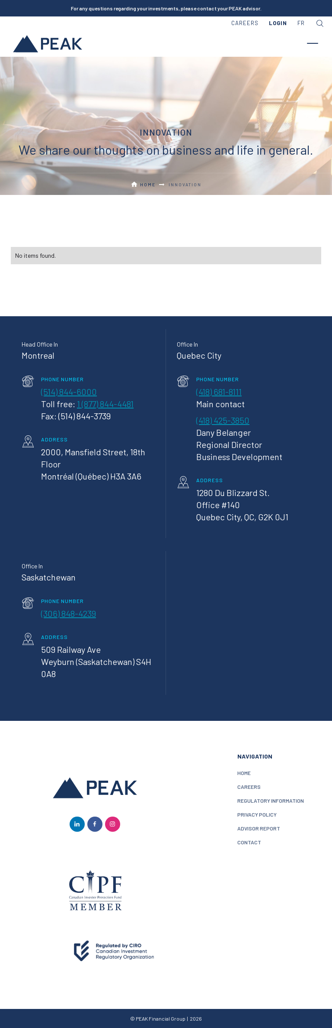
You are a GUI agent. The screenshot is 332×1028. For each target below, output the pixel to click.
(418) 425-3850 (222, 420)
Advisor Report (258, 828)
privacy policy (257, 814)
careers (245, 22)
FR (301, 22)
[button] (278, 23)
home (244, 773)
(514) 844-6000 (69, 391)
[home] (47, 43)
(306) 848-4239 (68, 613)
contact (249, 842)
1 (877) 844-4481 (105, 404)
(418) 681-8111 (219, 391)
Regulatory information (270, 801)
